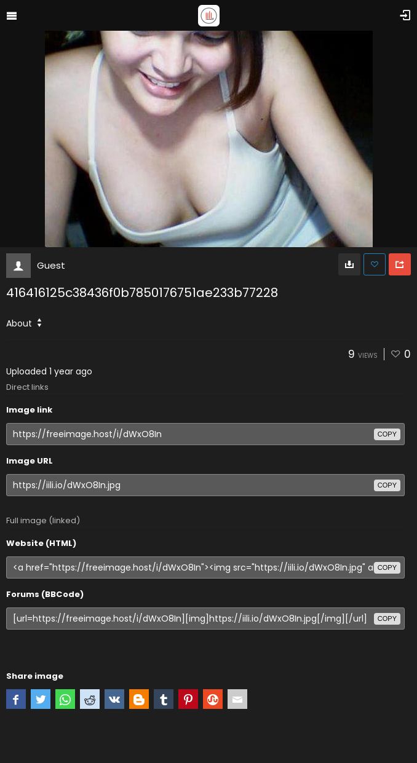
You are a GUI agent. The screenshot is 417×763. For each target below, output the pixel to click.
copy (387, 434)
